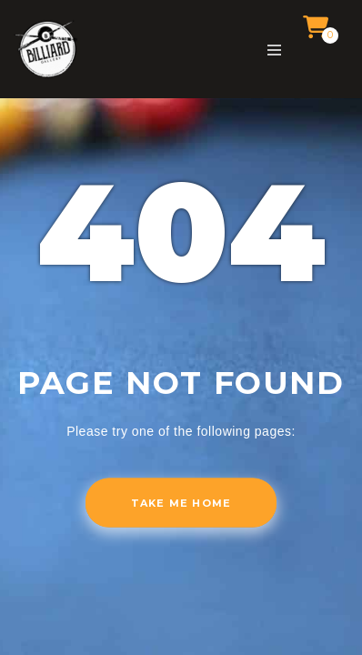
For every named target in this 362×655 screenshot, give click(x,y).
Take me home (181, 503)
